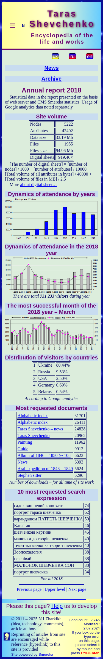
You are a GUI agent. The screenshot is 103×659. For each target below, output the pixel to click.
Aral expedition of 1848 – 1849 (45, 468)
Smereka (45, 654)
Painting (25, 442)
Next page (77, 589)
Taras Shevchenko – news (40, 429)
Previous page (29, 589)
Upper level (54, 589)
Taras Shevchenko (34, 435)
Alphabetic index (33, 415)
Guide (23, 448)
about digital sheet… (38, 184)
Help (57, 606)
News (51, 68)
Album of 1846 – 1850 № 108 (44, 455)
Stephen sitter (30, 475)
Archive (51, 79)
